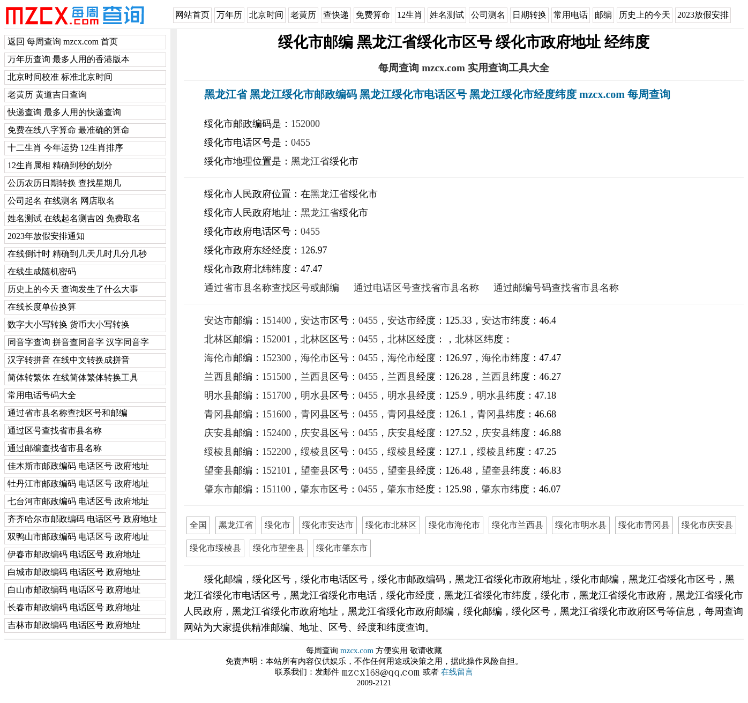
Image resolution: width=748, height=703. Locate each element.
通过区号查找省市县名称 (55, 430)
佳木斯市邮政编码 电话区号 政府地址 (78, 465)
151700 (276, 395)
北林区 (218, 339)
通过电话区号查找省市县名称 (416, 287)
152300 (276, 358)
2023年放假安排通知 (46, 236)
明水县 (218, 395)
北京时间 (266, 14)
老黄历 (303, 14)
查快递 (336, 14)
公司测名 (488, 14)
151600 (276, 414)
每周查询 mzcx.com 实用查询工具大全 (463, 67)
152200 (276, 451)
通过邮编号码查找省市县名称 (556, 287)
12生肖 (410, 14)
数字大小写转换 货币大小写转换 (69, 324)
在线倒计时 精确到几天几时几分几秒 (77, 253)
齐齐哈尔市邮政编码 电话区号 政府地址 (83, 518)
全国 (198, 524)
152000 (305, 123)
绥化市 (277, 524)
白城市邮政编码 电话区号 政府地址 (74, 572)
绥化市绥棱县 (215, 547)
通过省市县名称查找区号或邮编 (271, 287)
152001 (276, 339)
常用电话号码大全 (42, 395)
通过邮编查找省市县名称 (55, 448)
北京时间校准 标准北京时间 (60, 76)
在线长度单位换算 (42, 306)
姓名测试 (447, 14)
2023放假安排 (703, 14)
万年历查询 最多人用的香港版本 (69, 59)
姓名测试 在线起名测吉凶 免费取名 (74, 218)
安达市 (218, 320)
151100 (276, 489)
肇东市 (218, 489)
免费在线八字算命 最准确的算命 (69, 129)
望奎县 (218, 470)
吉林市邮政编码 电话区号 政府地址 (74, 625)
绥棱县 (218, 451)
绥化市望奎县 (278, 547)
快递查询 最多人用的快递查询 (64, 112)
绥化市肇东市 (342, 547)
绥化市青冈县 (644, 524)
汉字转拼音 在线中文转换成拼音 (69, 359)
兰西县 (218, 376)
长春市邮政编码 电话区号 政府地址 (74, 607)
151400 (276, 320)
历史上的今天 (644, 14)
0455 (300, 142)
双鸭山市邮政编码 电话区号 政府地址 (78, 536)
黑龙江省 (310, 161)
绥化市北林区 (391, 524)
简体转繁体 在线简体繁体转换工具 (73, 377)
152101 (276, 470)
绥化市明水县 (581, 524)
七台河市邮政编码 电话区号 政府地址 (78, 501)
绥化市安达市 (328, 524)
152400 (276, 433)
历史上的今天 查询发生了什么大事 (73, 289)
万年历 (229, 14)
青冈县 (218, 414)
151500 (276, 376)
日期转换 (529, 14)
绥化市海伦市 (454, 524)
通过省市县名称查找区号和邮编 (68, 412)
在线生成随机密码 (42, 271)
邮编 (603, 14)
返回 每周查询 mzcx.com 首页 (63, 41)
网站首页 (192, 14)
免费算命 (373, 14)
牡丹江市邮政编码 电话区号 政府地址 (78, 483)
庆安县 (218, 433)
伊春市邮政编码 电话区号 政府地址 (74, 554)
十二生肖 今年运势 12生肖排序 (65, 147)
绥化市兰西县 (517, 524)
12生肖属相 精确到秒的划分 (60, 165)
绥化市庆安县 (707, 524)
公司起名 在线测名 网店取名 (61, 200)
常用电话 (570, 14)
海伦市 (218, 358)
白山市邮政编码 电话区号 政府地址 (74, 589)
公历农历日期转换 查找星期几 (64, 183)
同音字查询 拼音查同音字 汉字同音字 (78, 342)
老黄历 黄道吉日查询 (47, 94)
